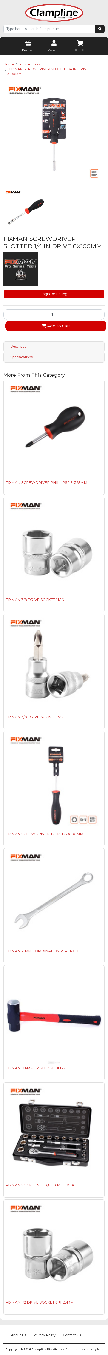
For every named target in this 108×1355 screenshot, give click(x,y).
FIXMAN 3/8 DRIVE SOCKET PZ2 (34, 717)
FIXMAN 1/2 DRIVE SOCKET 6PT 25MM (40, 1302)
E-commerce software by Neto (84, 1349)
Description (19, 346)
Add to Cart (55, 325)
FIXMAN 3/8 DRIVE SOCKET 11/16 (35, 600)
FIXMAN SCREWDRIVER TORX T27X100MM (44, 834)
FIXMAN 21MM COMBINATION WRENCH (42, 951)
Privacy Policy (44, 1335)
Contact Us (72, 1335)
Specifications (21, 357)
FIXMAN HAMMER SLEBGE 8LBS (35, 1068)
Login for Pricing (54, 294)
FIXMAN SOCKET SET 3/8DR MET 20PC (41, 1185)
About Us (18, 1335)
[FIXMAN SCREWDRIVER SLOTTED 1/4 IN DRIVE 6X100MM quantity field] (54, 314)
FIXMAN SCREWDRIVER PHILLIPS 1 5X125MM (46, 482)
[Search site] (100, 29)
